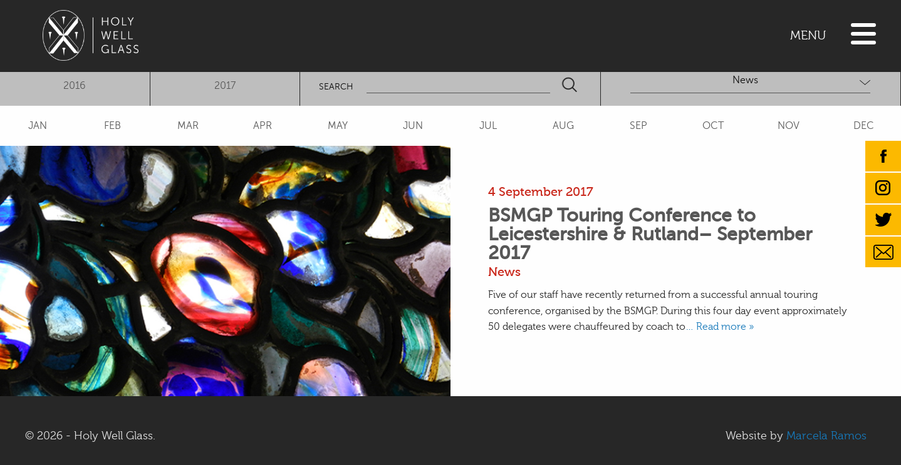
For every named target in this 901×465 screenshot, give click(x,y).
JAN (37, 125)
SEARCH (336, 86)
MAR (188, 125)
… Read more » (719, 326)
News (504, 272)
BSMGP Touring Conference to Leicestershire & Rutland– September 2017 (650, 234)
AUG (563, 125)
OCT (713, 125)
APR (262, 125)
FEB (112, 125)
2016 (74, 85)
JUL (488, 125)
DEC (863, 125)
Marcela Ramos (826, 435)
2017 (225, 85)
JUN (413, 125)
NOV (788, 125)
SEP (638, 125)
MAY (338, 125)
